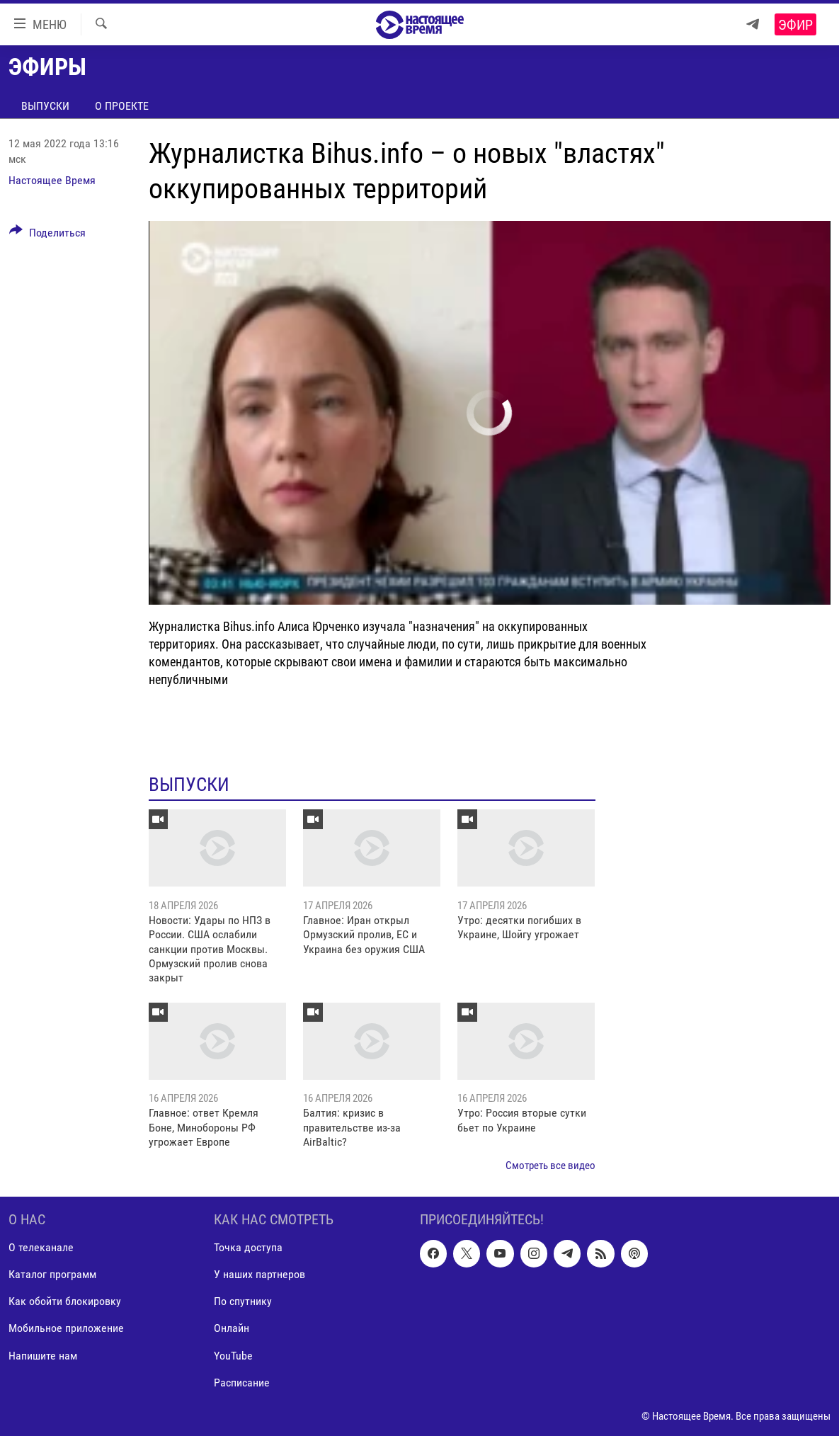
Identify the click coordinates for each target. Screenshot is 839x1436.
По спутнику (243, 1301)
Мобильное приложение (66, 1328)
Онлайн (231, 1328)
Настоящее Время (52, 180)
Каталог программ (52, 1274)
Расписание (242, 1382)
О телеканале (41, 1247)
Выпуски (45, 106)
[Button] (47, 235)
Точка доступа (248, 1247)
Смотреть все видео (550, 1165)
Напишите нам (42, 1355)
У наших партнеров (259, 1274)
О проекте (122, 106)
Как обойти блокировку (64, 1301)
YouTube (233, 1355)
